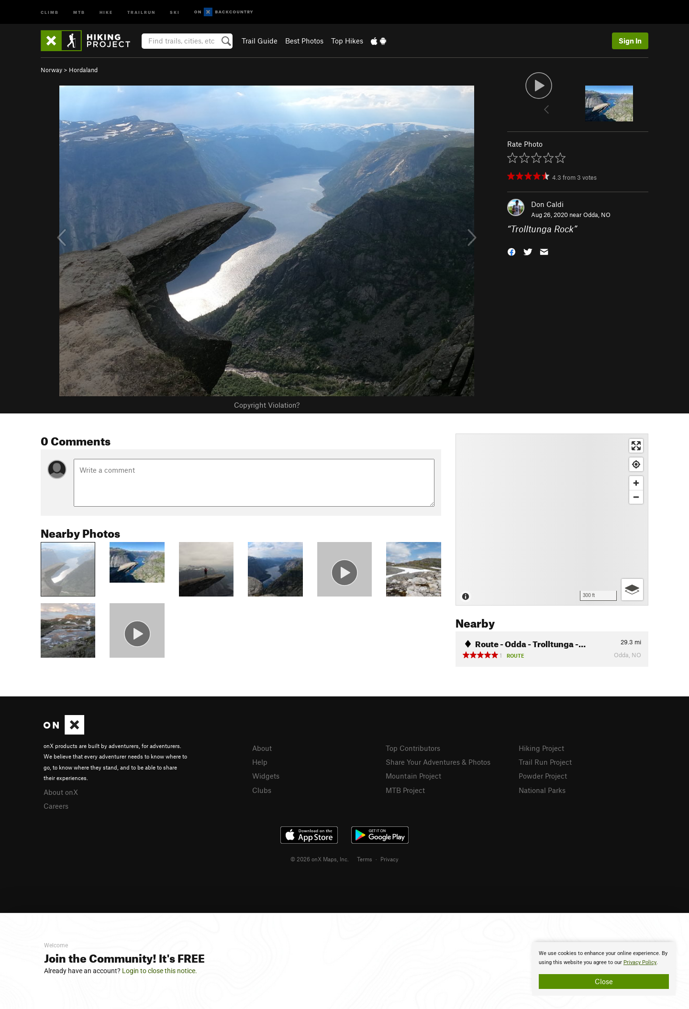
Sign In (630, 40)
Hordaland (83, 70)
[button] (511, 251)
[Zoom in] (636, 483)
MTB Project (405, 790)
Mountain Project (413, 775)
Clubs (261, 790)
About (262, 748)
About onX (61, 792)
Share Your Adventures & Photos (438, 762)
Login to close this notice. (159, 971)
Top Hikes (347, 40)
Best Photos (304, 40)
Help (259, 762)
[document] (604, 969)
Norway (51, 70)
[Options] (632, 589)
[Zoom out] (636, 497)
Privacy (389, 859)
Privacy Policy (639, 962)
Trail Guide (260, 40)
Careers (56, 806)
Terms (364, 859)
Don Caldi (547, 204)
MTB (79, 12)
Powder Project (543, 775)
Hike (106, 12)
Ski (175, 12)
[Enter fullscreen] (636, 446)
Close (604, 981)
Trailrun (141, 12)
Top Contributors (413, 748)
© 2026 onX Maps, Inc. (319, 859)
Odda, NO (597, 214)
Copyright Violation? (267, 405)
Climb (50, 12)
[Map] (552, 519)
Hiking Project (541, 748)
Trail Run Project (545, 762)
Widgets (265, 775)
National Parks (542, 790)
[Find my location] (636, 464)
